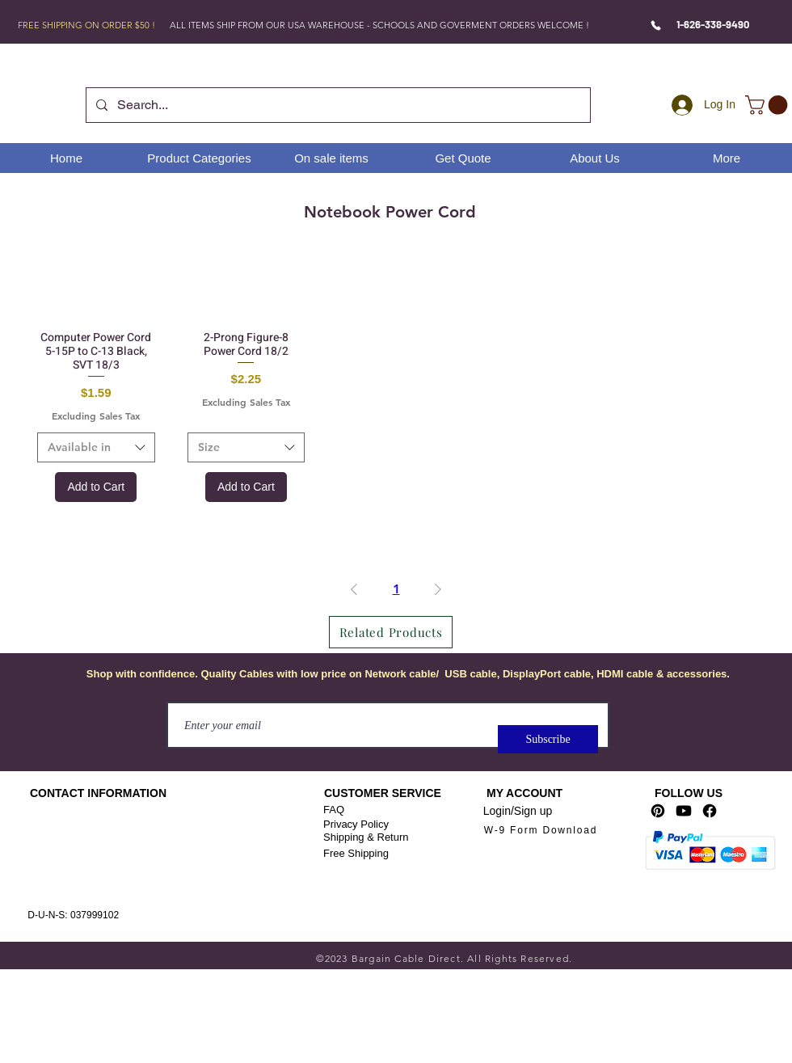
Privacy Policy (356, 824)
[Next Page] (438, 589)
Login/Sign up (518, 810)
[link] (768, 105)
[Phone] (655, 25)
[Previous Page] (354, 589)
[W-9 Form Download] (540, 829)
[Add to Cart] (96, 487)
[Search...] (336, 105)
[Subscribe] (548, 739)
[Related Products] (391, 632)
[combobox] (96, 447)
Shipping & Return (366, 837)
